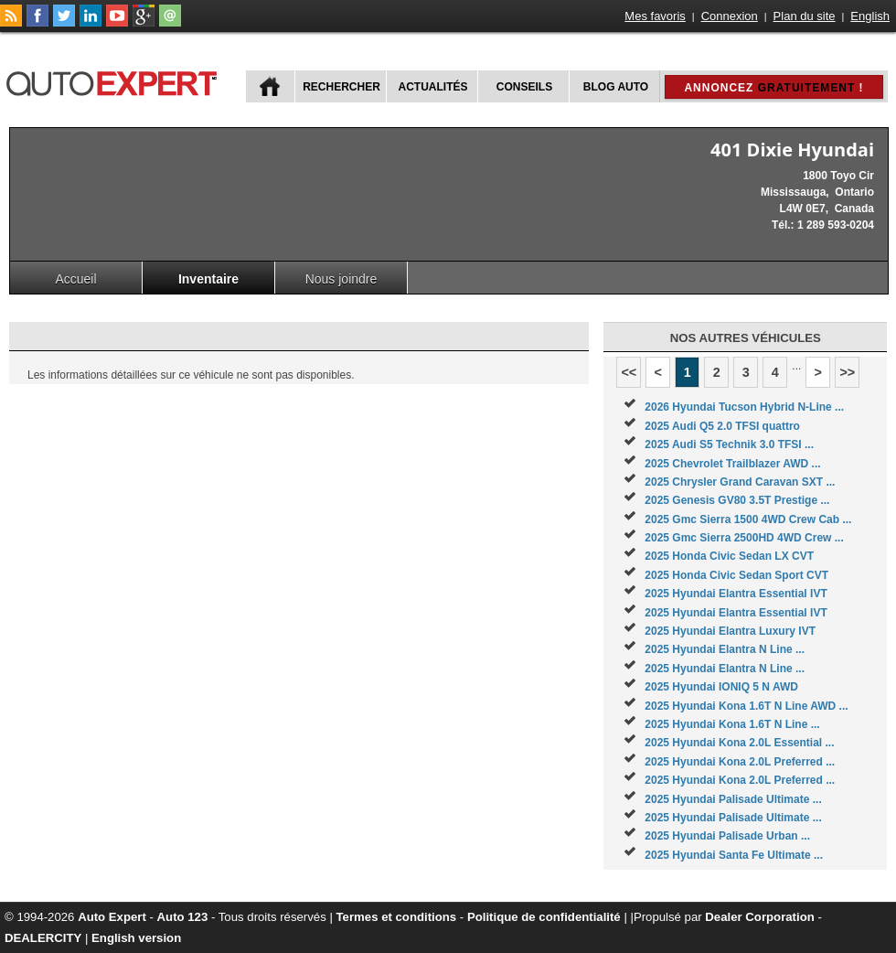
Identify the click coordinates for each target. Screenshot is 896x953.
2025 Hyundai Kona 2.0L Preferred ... (740, 761)
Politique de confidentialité (544, 917)
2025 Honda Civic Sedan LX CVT (729, 556)
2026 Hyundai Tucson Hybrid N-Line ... (744, 407)
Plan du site (804, 16)
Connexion (729, 16)
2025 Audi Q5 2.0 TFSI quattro (722, 426)
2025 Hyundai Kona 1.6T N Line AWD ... (746, 706)
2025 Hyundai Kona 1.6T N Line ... (732, 724)
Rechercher (341, 86)
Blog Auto (615, 86)
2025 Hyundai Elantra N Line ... (725, 649)
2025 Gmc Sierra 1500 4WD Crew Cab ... (748, 519)
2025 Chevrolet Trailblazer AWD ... (732, 463)
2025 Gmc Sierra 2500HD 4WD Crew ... (744, 537)
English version (136, 938)
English (870, 16)
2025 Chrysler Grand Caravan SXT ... (740, 482)
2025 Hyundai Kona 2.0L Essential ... (739, 742)
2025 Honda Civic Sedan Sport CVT (736, 575)
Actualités (433, 86)
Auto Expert (112, 917)
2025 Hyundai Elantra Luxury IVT (730, 631)
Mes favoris (654, 16)
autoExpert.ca (115, 81)
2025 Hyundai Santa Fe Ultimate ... (734, 855)
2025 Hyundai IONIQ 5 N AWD (721, 686)
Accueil (75, 279)
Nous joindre (341, 279)
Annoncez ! (773, 87)
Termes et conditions (396, 917)
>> (847, 372)
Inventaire (208, 279)
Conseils (524, 86)
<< (628, 372)
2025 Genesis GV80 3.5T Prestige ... (737, 500)
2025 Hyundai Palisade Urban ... (727, 836)
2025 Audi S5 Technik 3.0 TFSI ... (729, 444)
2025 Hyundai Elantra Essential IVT (736, 593)
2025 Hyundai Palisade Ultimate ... (733, 799)
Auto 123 (182, 917)
